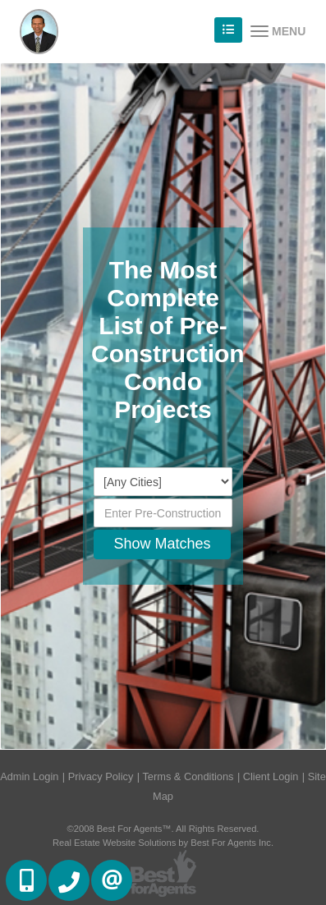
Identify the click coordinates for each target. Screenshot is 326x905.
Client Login (271, 776)
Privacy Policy (101, 776)
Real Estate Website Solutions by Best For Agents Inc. (163, 843)
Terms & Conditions (187, 776)
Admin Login (29, 776)
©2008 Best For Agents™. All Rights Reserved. (163, 829)
